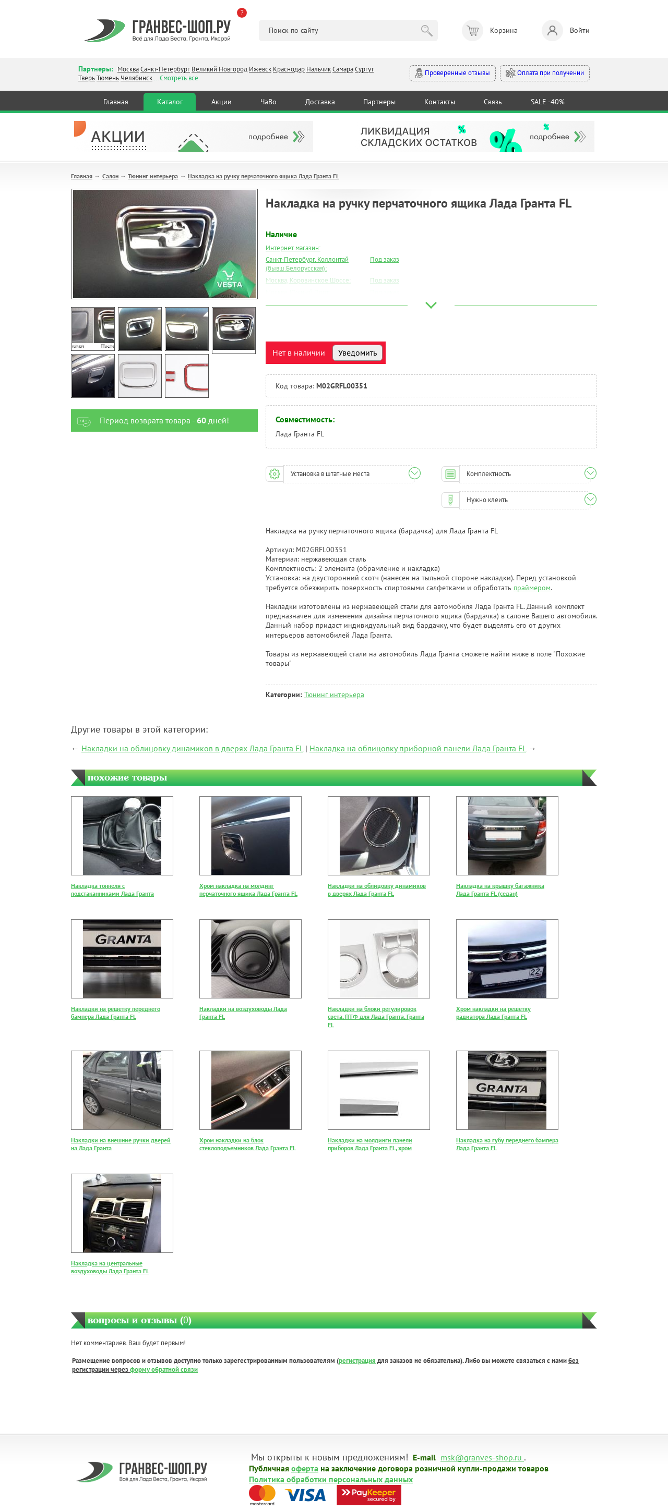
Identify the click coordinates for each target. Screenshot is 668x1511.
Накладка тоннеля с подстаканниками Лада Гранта (112, 890)
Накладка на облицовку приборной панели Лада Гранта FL (417, 748)
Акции (221, 101)
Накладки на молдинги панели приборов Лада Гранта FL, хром (370, 1144)
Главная (115, 101)
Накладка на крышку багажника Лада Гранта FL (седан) (500, 890)
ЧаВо (268, 101)
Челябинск (136, 78)
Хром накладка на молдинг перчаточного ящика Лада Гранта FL (248, 890)
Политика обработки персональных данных (331, 1478)
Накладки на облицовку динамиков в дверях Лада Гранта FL (192, 748)
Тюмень (108, 78)
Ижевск (260, 69)
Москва (128, 69)
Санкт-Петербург (165, 69)
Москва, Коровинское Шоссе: (308, 280)
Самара (342, 69)
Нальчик (318, 69)
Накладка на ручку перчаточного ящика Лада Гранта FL (263, 176)
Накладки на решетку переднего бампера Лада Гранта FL (115, 1013)
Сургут (364, 69)
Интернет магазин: (293, 247)
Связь (493, 101)
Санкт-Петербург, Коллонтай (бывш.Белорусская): (307, 264)
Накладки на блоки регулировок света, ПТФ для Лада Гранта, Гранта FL (376, 1017)
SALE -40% (548, 101)
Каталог (170, 101)
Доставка (320, 101)
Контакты (439, 101)
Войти (566, 30)
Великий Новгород (219, 69)
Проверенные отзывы (452, 73)
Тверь (86, 78)
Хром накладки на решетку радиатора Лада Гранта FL (493, 1013)
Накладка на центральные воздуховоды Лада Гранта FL (110, 1267)
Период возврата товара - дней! (150, 420)
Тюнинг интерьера (153, 176)
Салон (110, 176)
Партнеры (379, 101)
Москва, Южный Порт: (298, 292)
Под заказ (384, 259)
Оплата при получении (545, 73)
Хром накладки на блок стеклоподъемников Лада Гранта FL (247, 1144)
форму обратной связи (164, 1369)
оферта (304, 1467)
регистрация (357, 1360)
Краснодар (289, 69)
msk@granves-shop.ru (481, 1456)
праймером (532, 587)
